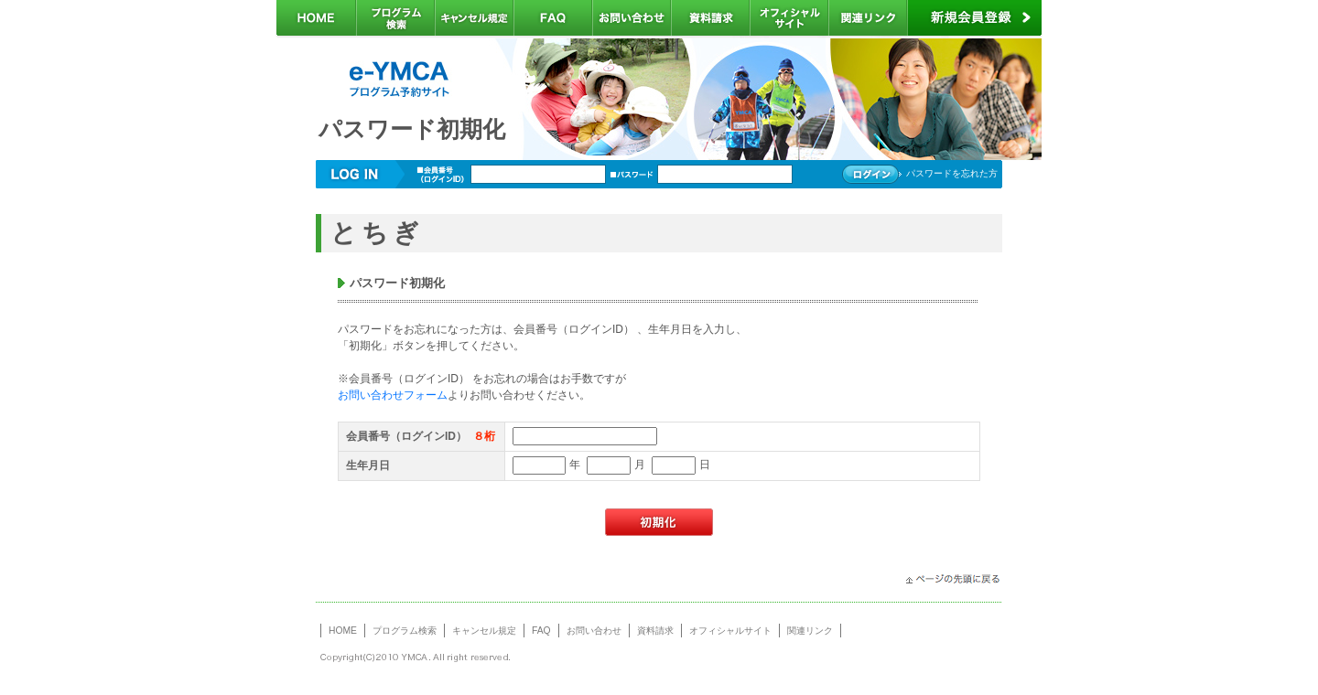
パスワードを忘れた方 (952, 173)
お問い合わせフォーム (393, 395)
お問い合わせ (594, 631)
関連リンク (810, 631)
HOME (343, 631)
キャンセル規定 (484, 631)
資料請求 (655, 631)
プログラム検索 (405, 631)
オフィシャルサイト (730, 631)
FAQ (541, 631)
